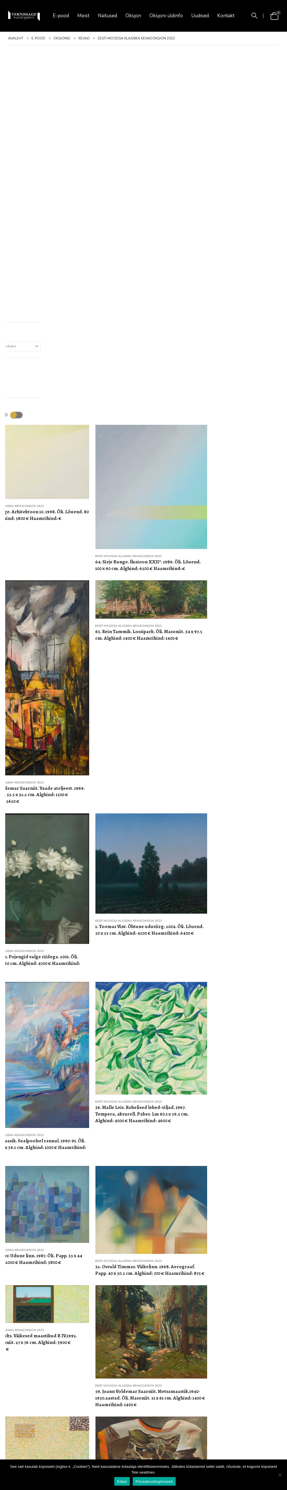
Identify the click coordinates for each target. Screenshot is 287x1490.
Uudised (200, 15)
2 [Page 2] (252, 1340)
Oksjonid (20, 1414)
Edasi (122, 1481)
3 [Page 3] (263, 1340)
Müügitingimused (27, 1428)
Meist (83, 15)
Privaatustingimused (30, 1441)
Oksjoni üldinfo (166, 15)
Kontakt (226, 15)
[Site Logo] (24, 16)
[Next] (274, 1340)
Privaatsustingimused (154, 1481)
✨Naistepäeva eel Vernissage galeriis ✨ (114, 1414)
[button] (254, 16)
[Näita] (15, 1341)
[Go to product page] (51, 88)
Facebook (222, 1446)
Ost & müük (23, 1388)
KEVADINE (105, 1388)
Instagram (236, 1446)
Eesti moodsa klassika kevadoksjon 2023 (41, 124)
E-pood (61, 15)
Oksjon (133, 15)
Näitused (107, 15)
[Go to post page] (84, 1393)
